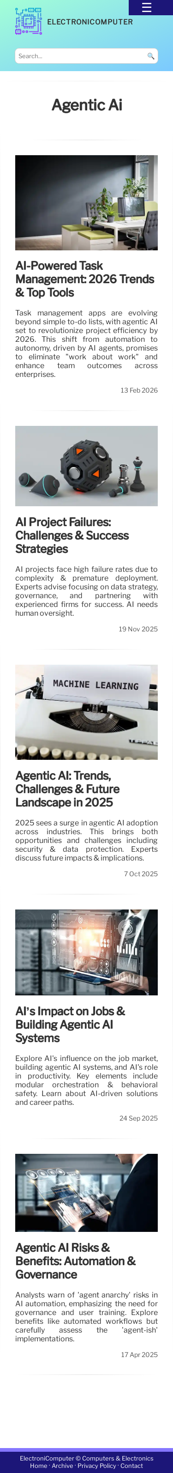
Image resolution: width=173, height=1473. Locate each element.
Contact (131, 1466)
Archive (62, 1466)
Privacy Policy (97, 1466)
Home (39, 1466)
